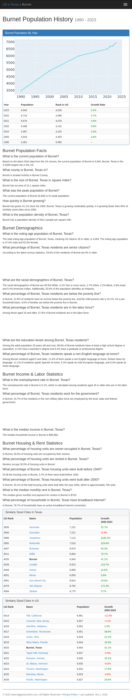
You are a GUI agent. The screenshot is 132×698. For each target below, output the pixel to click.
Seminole (34, 527)
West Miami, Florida (36, 642)
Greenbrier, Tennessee (38, 631)
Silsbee (33, 591)
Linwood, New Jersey (37, 621)
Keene (32, 570)
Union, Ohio (32, 637)
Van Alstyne (35, 586)
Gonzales (34, 532)
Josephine (34, 538)
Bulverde (34, 548)
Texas (15, 4)
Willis (32, 554)
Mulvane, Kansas (35, 658)
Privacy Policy (69, 694)
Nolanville (34, 543)
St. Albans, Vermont (36, 663)
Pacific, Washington (36, 679)
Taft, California (34, 615)
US (5, 4)
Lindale (33, 564)
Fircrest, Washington (37, 669)
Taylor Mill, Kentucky (37, 653)
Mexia (32, 575)
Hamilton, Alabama (36, 626)
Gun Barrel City (37, 580)
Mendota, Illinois (35, 674)
